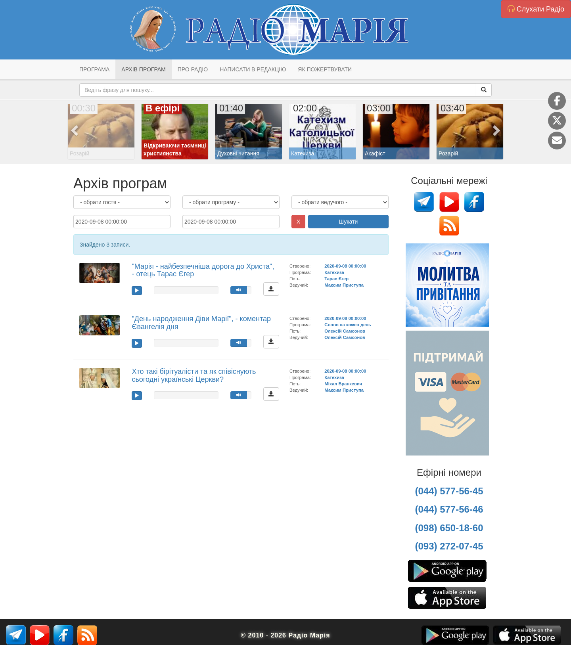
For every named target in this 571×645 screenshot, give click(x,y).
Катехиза (334, 272)
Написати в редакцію (253, 69)
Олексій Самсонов (344, 331)
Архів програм (143, 69)
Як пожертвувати (325, 69)
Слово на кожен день (347, 324)
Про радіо (193, 69)
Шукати (348, 221)
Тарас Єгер (336, 278)
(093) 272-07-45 (449, 546)
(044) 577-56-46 (449, 509)
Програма (94, 69)
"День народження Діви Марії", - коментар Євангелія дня (201, 323)
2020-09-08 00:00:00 (345, 266)
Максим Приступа (344, 285)
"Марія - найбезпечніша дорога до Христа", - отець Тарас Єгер (203, 270)
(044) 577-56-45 (449, 491)
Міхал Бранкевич (343, 383)
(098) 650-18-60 (449, 528)
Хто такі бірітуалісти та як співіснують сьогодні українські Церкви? (194, 375)
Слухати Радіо (536, 9)
